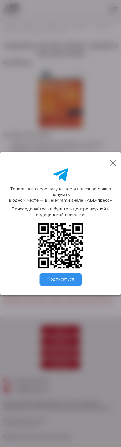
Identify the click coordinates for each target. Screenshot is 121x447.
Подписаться (60, 279)
